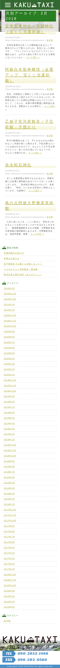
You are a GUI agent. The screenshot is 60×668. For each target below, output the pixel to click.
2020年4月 (9, 358)
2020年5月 (9, 353)
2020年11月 (10, 321)
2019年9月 (9, 396)
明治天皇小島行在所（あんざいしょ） (23, 274)
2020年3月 (9, 364)
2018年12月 (10, 445)
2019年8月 (9, 402)
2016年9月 (9, 591)
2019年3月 (9, 429)
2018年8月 (9, 466)
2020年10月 (10, 326)
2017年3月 (9, 558)
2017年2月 (9, 564)
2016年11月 (10, 580)
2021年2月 (9, 304)
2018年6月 (9, 477)
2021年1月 (9, 310)
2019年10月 (10, 391)
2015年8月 (9, 607)
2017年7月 (9, 537)
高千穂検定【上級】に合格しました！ (23, 264)
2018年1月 (9, 504)
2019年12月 (10, 380)
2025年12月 (10, 294)
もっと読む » (33, 57)
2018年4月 (9, 488)
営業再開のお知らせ (14, 253)
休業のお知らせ (12, 258)
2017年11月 (10, 515)
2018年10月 (10, 456)
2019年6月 (9, 412)
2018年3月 (9, 493)
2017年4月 (9, 553)
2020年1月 (9, 375)
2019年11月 (10, 385)
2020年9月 (9, 331)
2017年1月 (9, 569)
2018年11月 (10, 450)
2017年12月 (10, 510)
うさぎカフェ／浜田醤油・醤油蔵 (21, 269)
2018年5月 (9, 483)
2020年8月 (9, 337)
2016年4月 (9, 596)
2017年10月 (10, 520)
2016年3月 (9, 601)
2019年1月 (9, 439)
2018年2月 (9, 499)
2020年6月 (9, 348)
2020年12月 (10, 315)
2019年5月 (9, 418)
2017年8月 (9, 531)
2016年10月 (10, 585)
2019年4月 (9, 423)
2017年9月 (9, 526)
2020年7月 (9, 342)
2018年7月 (9, 472)
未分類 (50, 40)
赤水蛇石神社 (18, 165)
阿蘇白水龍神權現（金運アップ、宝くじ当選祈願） (29, 75)
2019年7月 (9, 407)
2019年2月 (9, 434)
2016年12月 (10, 574)
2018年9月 (9, 461)
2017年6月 (9, 542)
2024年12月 (10, 299)
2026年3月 (9, 288)
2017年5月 (9, 547)
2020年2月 (9, 369)
